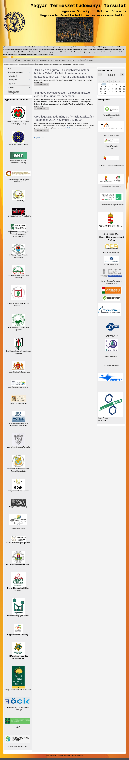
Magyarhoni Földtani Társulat (18, 138)
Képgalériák (11, 83)
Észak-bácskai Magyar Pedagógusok (18, 344)
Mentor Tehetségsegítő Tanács (18, 607)
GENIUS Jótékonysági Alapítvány (18, 540)
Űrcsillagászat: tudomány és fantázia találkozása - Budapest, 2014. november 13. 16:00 (64, 118)
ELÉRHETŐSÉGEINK (85, 60)
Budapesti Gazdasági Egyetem (18, 491)
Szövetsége (18, 306)
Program (111, 148)
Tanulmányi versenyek (15, 72)
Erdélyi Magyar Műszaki (18, 156)
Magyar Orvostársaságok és (18, 423)
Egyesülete (18, 353)
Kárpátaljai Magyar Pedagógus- (18, 275)
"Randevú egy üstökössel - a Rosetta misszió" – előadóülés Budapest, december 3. (63, 94)
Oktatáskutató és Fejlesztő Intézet (112, 205)
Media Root (102, 420)
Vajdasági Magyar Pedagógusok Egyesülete (18, 322)
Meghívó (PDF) (39, 138)
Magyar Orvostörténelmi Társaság (18, 447)
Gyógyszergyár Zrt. (111, 336)
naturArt (18, 727)
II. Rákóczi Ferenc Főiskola (18, 255)
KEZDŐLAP (16, 60)
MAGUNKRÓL (29, 60)
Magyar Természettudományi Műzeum (18, 678)
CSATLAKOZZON (57, 60)
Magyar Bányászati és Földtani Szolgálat (18, 581)
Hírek (9, 68)
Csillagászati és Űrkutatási (26, 64)
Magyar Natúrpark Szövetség (17, 630)
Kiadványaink (12, 80)
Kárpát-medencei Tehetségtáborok (13, 92)
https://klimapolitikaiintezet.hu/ (18, 746)
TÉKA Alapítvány (18, 196)
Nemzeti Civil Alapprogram (111, 252)
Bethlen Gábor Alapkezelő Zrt (111, 187)
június (111, 75)
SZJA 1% (71, 60)
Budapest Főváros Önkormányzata (18, 372)
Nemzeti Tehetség (111, 146)
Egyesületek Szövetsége (18, 425)
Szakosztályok (13, 64)
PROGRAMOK (42, 60)
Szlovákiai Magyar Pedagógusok (18, 303)
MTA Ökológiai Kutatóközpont (18, 387)
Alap (111, 117)
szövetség (18, 278)
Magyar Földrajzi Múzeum (18, 403)
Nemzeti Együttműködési (111, 115)
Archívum (11, 87)
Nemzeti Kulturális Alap (111, 135)
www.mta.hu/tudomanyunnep (68, 128)
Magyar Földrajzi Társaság (18, 503)
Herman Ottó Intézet (18, 528)
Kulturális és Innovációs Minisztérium (111, 166)
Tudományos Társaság (18, 163)
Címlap (6, 64)
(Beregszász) (18, 257)
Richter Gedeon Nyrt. (111, 260)
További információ (42, 85)
